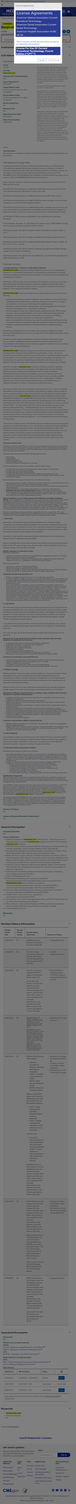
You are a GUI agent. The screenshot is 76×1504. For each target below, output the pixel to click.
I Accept (42, 60)
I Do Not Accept (53, 60)
